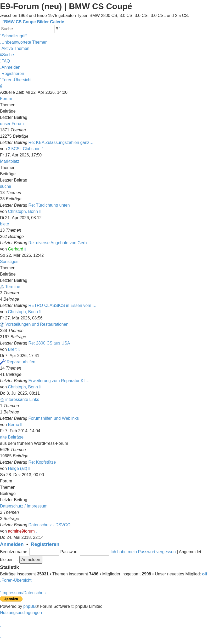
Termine (12, 286)
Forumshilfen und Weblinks (54, 418)
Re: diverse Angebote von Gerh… (60, 243)
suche (5, 186)
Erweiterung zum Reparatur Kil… (59, 380)
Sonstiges (9, 261)
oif (204, 574)
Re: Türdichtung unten (49, 205)
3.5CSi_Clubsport (24, 149)
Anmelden (12, 544)
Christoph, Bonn (23, 211)
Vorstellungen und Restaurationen (36, 324)
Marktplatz (9, 161)
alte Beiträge (12, 437)
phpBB (29, 606)
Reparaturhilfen (21, 362)
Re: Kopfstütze (42, 462)
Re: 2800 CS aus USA (49, 343)
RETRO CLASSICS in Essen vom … (63, 305)
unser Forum (12, 123)
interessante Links (22, 399)
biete (4, 224)
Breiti (12, 349)
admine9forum (21, 531)
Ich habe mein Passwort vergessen (143, 552)
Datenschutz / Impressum (23, 506)
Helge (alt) (17, 468)
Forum (6, 98)
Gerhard (15, 249)
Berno (13, 424)
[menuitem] (24, 42)
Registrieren (45, 544)
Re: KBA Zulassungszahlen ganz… (61, 142)
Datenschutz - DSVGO (50, 525)
